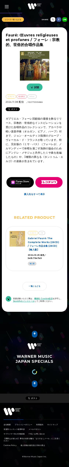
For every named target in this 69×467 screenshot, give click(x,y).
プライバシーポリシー (23, 425)
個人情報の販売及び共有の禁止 (33, 445)
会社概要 (7, 425)
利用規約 (39, 425)
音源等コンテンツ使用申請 (14, 429)
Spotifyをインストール (24, 301)
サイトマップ (52, 425)
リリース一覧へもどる (13, 19)
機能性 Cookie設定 (43, 298)
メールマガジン (35, 429)
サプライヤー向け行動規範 (14, 434)
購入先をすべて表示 (34, 194)
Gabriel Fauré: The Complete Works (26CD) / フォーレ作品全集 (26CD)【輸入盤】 (43, 244)
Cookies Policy (10, 445)
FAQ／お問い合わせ (37, 434)
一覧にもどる (34, 286)
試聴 (34, 87)
